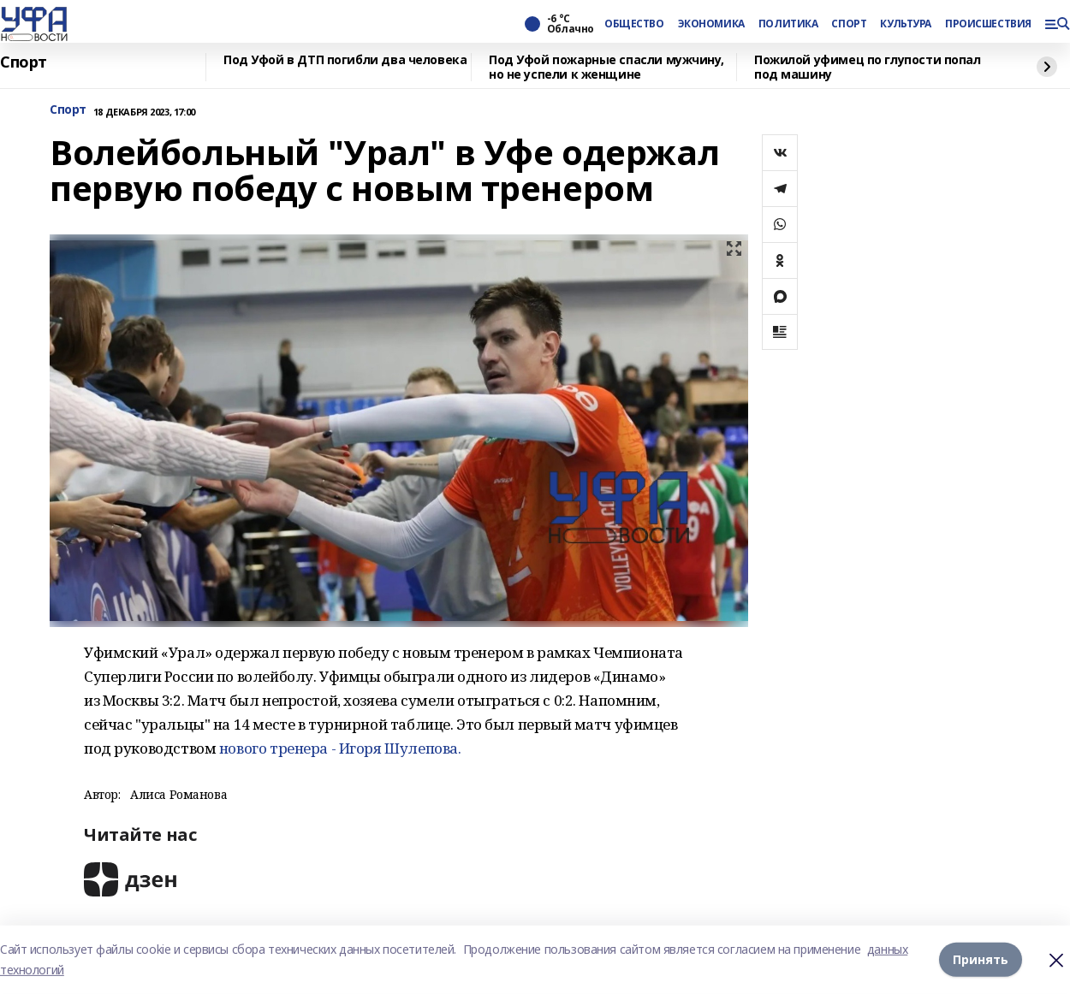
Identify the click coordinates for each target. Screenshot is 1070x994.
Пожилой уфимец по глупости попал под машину (867, 67)
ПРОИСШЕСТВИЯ (988, 24)
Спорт (23, 62)
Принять (980, 959)
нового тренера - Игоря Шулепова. (341, 748)
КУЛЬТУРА (905, 24)
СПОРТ (848, 24)
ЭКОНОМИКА (711, 24)
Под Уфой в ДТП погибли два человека (345, 60)
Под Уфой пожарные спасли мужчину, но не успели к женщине (606, 67)
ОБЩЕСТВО (634, 24)
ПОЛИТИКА (788, 24)
